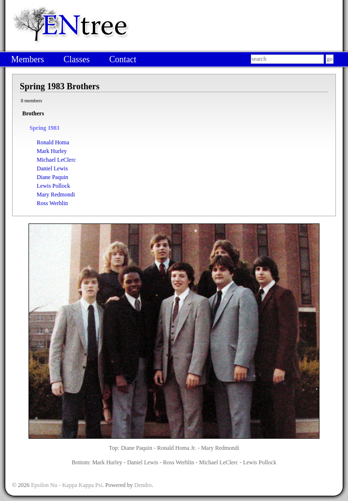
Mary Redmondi (56, 194)
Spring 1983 (44, 128)
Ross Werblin (52, 203)
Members (27, 59)
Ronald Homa (53, 142)
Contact (122, 59)
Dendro (143, 485)
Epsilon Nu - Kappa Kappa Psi (66, 485)
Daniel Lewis (52, 168)
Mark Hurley (52, 151)
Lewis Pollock (53, 185)
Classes (76, 59)
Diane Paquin (52, 177)
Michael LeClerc (56, 159)
